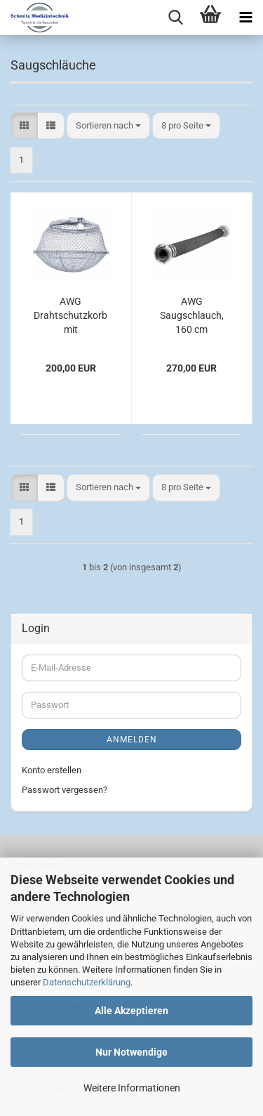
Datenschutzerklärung (86, 982)
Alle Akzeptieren (131, 1010)
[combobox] (108, 126)
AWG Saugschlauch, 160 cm (192, 315)
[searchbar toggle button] (175, 17)
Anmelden (132, 739)
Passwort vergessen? (64, 790)
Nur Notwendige (131, 1052)
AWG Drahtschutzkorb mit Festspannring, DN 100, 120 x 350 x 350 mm (70, 316)
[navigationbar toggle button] (245, 17)
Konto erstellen (51, 770)
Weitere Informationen (131, 1088)
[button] (24, 126)
